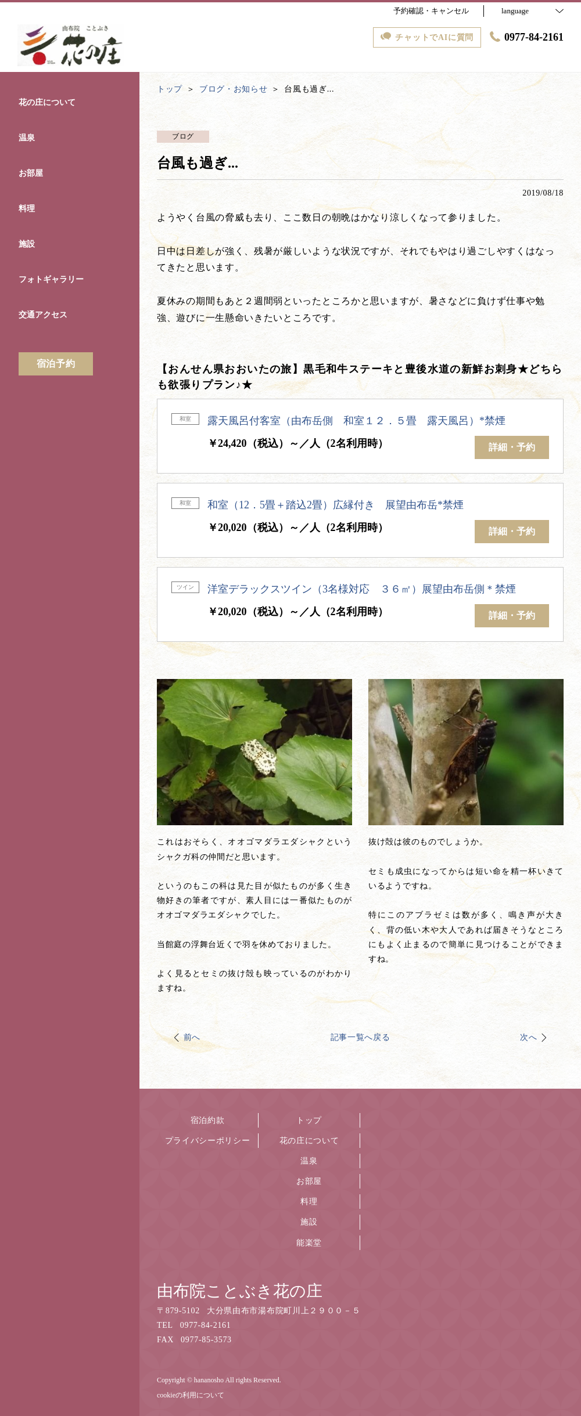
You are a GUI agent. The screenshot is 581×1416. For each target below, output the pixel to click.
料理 (308, 1201)
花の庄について (309, 1140)
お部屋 (309, 1181)
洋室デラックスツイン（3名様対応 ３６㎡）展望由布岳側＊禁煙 (361, 589)
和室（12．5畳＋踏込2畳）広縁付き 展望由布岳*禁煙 (335, 505)
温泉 (308, 1161)
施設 (308, 1222)
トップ (309, 1120)
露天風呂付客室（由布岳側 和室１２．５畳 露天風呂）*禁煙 (356, 421)
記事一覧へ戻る (360, 1037)
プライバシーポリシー (207, 1140)
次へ (528, 1037)
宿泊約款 (208, 1120)
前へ (192, 1037)
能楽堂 (309, 1242)
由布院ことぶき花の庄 (239, 1291)
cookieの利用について (190, 1395)
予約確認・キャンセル (431, 10)
